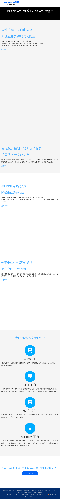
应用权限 (33, 490)
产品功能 (19, 490)
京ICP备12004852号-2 (39, 494)
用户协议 (40, 490)
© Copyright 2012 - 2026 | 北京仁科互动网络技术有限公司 (19, 494)
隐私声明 (26, 490)
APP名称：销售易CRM (8, 490)
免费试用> (4, 50)
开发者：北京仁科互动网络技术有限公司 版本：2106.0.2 (37, 491)
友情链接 (47, 490)
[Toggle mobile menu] (56, 3)
